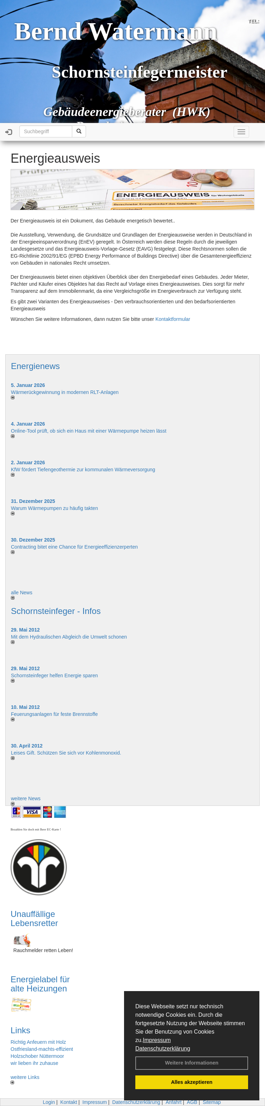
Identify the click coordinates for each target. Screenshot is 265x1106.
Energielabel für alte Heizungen (40, 984)
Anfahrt (173, 1102)
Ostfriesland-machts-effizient (42, 1049)
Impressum (157, 1040)
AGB (192, 1102)
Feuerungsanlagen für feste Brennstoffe (54, 714)
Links (20, 1030)
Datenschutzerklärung (162, 1049)
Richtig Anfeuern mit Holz (38, 1042)
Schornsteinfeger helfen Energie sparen (54, 675)
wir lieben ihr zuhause (34, 1063)
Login (49, 1102)
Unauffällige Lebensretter (34, 918)
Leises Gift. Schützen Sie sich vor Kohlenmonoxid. (66, 753)
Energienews (35, 366)
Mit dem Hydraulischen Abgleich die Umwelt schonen (69, 637)
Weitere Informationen (191, 1063)
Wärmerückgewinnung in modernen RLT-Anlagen (65, 392)
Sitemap (212, 1102)
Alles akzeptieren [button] (191, 1082)
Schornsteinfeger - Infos (56, 611)
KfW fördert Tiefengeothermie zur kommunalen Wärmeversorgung (83, 469)
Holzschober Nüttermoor (37, 1056)
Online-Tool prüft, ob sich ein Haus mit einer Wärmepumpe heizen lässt (88, 431)
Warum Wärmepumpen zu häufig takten (54, 508)
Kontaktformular (172, 319)
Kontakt (68, 1102)
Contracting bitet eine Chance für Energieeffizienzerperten (74, 547)
